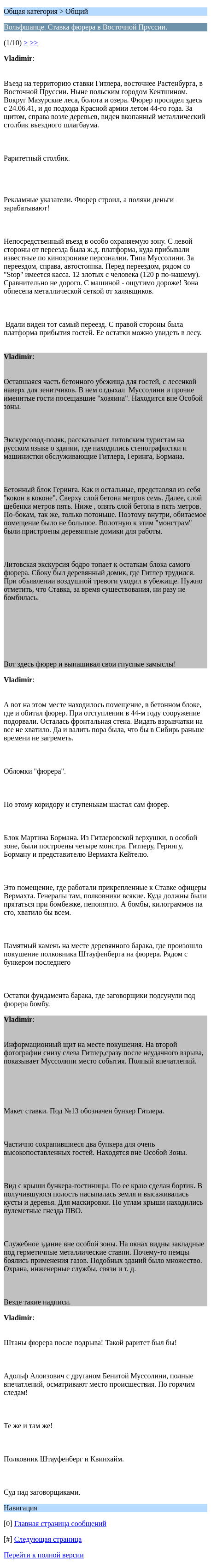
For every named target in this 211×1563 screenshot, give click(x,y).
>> (33, 43)
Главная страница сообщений (60, 1523)
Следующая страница (48, 1539)
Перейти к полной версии (44, 1555)
